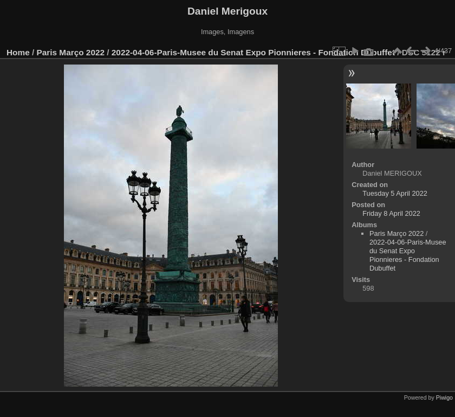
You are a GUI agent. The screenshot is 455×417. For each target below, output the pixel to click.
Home (18, 52)
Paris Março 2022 (71, 52)
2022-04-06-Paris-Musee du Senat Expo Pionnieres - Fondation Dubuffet (253, 52)
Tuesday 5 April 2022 (394, 193)
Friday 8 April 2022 (391, 213)
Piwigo (444, 397)
